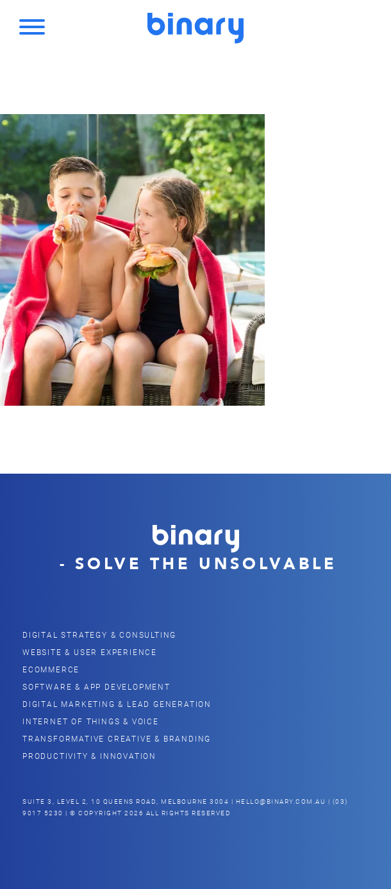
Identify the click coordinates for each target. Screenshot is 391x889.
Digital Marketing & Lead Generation (117, 704)
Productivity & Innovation (89, 756)
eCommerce (50, 669)
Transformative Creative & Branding (116, 738)
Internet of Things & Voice (90, 721)
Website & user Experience (89, 652)
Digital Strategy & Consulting (99, 634)
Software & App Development (96, 686)
